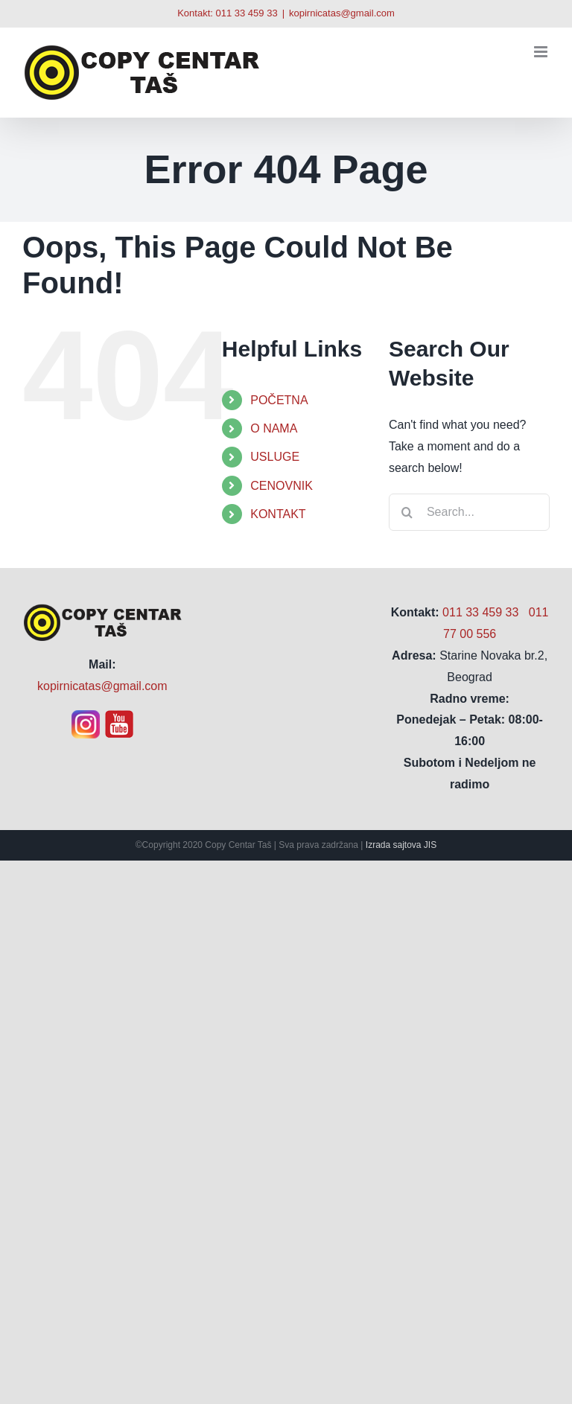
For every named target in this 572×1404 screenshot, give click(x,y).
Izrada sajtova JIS (401, 845)
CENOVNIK (281, 485)
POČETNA (279, 400)
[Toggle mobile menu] (542, 52)
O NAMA (273, 428)
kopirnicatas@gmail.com (342, 13)
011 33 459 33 (246, 13)
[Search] (407, 512)
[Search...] (469, 512)
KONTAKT (277, 514)
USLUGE (274, 456)
